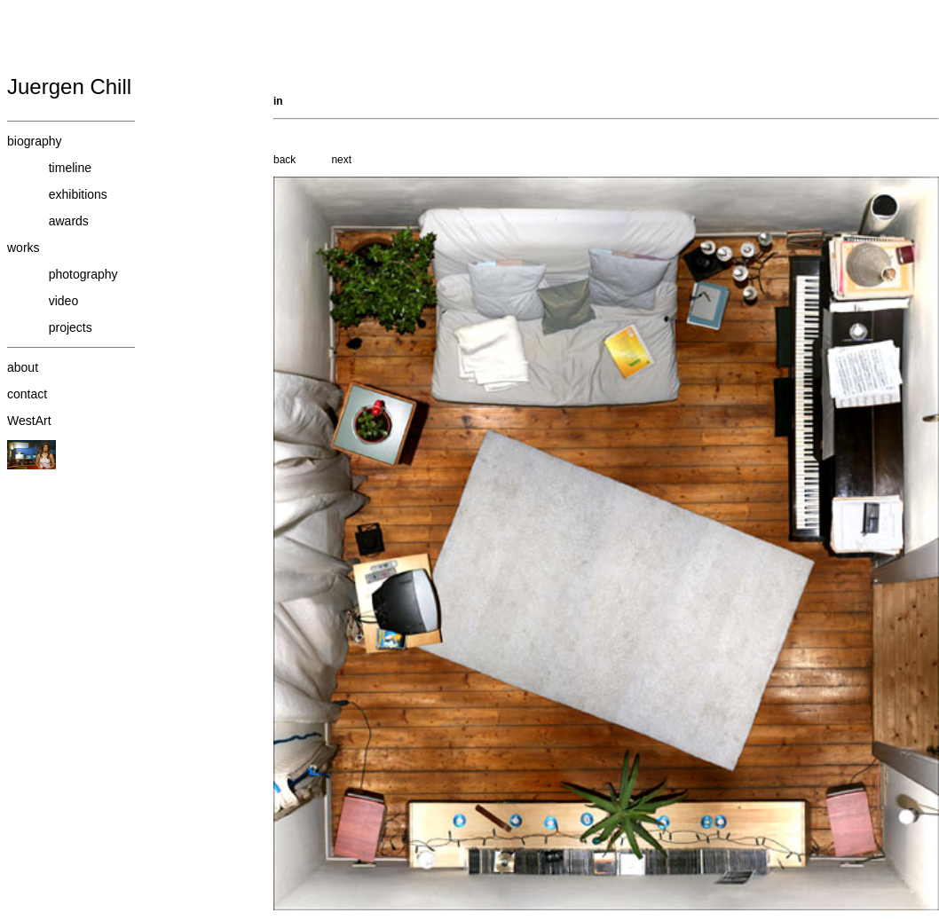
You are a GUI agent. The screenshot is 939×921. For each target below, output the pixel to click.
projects (70, 327)
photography (83, 274)
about (22, 367)
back (284, 160)
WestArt (29, 420)
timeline (70, 168)
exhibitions (78, 194)
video (63, 301)
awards (69, 221)
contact (27, 394)
